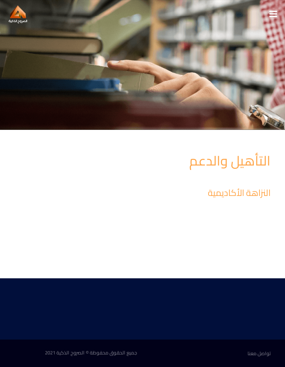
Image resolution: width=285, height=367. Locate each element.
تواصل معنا (259, 353)
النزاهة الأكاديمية (239, 192)
